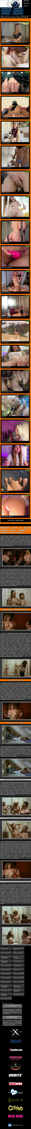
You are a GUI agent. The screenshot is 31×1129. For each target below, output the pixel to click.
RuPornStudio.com (6, 8)
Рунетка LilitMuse (5, 143)
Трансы (26, 6)
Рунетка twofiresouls (6, 267)
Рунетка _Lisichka (6, 217)
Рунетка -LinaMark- (6, 167)
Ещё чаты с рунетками (15, 520)
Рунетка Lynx (4, 466)
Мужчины (26, 3)
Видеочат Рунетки (5, 16)
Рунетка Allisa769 (5, 317)
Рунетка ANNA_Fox (6, 93)
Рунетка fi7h (4, 118)
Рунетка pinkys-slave (6, 68)
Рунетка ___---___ (5, 416)
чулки (22, 653)
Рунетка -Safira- (5, 242)
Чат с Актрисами (15, 16)
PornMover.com (18, 8)
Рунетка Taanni (5, 342)
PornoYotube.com (18, 11)
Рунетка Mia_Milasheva (7, 516)
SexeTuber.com (5, 13)
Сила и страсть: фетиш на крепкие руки (12, 1005)
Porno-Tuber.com (6, 11)
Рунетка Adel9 (5, 491)
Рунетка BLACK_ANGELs (7, 392)
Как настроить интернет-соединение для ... (12, 1017)
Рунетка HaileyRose (6, 43)
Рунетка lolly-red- (5, 192)
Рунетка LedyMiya (6, 367)
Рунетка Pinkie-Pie (6, 292)
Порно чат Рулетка (18, 13)
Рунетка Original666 (6, 441)
